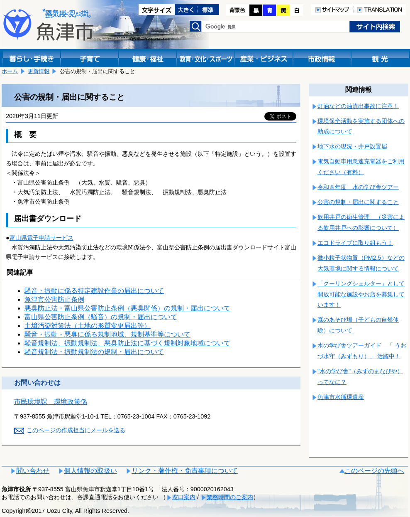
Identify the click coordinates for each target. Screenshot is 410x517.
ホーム (10, 71)
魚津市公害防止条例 (54, 299)
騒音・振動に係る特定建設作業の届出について (94, 290)
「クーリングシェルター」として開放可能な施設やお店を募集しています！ (361, 294)
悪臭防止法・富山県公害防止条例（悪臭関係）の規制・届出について (127, 308)
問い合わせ (32, 470)
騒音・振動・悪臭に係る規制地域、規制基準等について (107, 334)
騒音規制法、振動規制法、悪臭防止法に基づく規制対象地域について (127, 343)
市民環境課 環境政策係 (50, 401)
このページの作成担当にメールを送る (76, 430)
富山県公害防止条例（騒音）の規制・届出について (100, 316)
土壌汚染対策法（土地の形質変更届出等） (87, 325)
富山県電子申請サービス (41, 237)
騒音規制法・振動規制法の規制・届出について (94, 351)
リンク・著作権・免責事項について (185, 470)
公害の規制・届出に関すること (358, 202)
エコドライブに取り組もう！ (355, 242)
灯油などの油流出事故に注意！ (358, 106)
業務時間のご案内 (230, 497)
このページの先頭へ (374, 470)
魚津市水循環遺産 (340, 397)
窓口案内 (183, 497)
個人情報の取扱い (90, 470)
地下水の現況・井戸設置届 (352, 146)
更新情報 (38, 71)
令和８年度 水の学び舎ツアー (358, 187)
